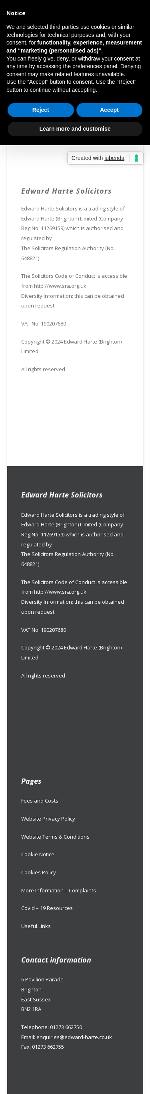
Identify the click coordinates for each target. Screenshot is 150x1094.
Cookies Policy (38, 872)
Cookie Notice (37, 854)
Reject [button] (40, 110)
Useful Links (36, 926)
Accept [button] (109, 110)
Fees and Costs (39, 800)
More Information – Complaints (58, 890)
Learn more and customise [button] (74, 128)
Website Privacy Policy (48, 818)
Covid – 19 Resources (47, 908)
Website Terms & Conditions (55, 836)
